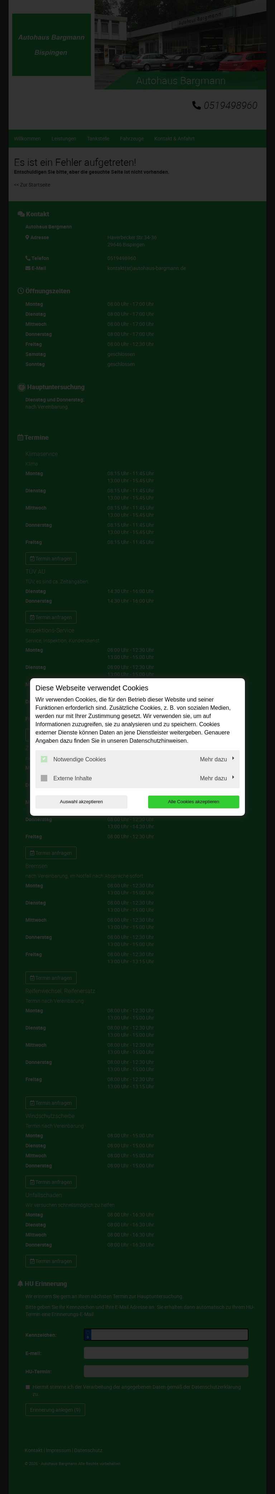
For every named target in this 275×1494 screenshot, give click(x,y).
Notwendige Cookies (73, 759)
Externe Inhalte (66, 778)
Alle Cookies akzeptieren (193, 801)
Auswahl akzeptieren (81, 801)
